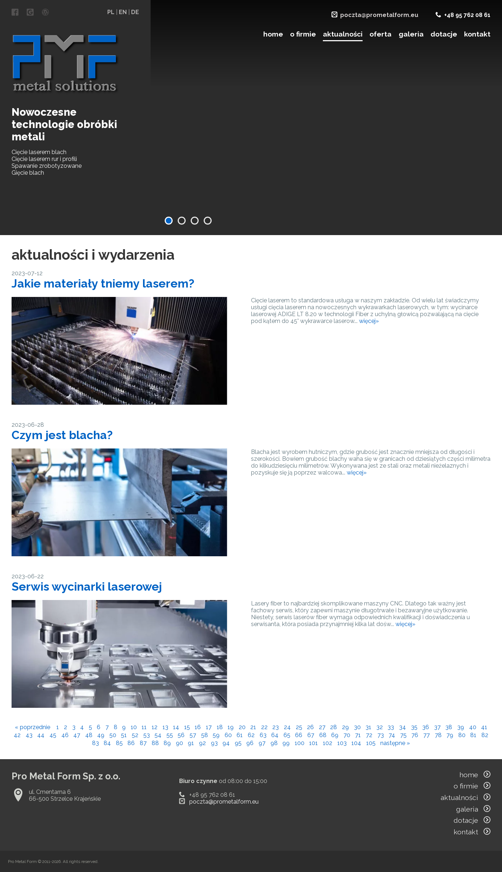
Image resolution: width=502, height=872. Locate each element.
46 (65, 735)
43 (29, 735)
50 (112, 735)
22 (264, 727)
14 (176, 727)
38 (448, 727)
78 (438, 735)
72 (369, 735)
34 (402, 727)
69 (334, 735)
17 (209, 727)
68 (322, 735)
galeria (411, 34)
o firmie (303, 34)
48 (88, 735)
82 (484, 735)
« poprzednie (32, 727)
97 (262, 743)
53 (146, 735)
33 (391, 727)
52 (135, 735)
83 (95, 743)
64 (274, 735)
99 (286, 743)
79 (449, 735)
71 (358, 735)
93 (214, 743)
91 (191, 743)
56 (181, 735)
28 (333, 727)
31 (368, 727)
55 (169, 735)
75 (403, 735)
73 (380, 735)
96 (250, 743)
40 (472, 727)
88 (155, 743)
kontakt (477, 34)
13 (165, 727)
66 (298, 735)
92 (202, 743)
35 (414, 727)
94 (226, 743)
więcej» (369, 321)
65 (287, 735)
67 (310, 735)
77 (426, 735)
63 (263, 735)
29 (345, 727)
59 (216, 735)
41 (484, 727)
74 (392, 735)
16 (198, 727)
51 (124, 735)
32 (379, 727)
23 (275, 727)
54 (158, 735)
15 (187, 727)
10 (134, 727)
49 (100, 735)
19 (231, 727)
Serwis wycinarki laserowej (87, 586)
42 (17, 735)
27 (322, 727)
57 (193, 735)
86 (131, 743)
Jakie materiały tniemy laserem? (103, 283)
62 (251, 735)
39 (460, 727)
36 (425, 727)
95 (238, 743)
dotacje (443, 34)
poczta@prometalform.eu (379, 15)
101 (313, 743)
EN (123, 12)
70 (346, 735)
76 (414, 735)
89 (167, 743)
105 (371, 743)
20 (242, 727)
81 (473, 735)
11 (144, 727)
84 (107, 743)
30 (357, 727)
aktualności (343, 34)
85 (119, 743)
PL (110, 12)
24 (287, 727)
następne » (395, 743)
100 (299, 743)
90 (179, 743)
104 (356, 743)
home (273, 34)
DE (135, 12)
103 (342, 743)
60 (228, 735)
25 (299, 727)
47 (76, 735)
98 (274, 743)
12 (154, 727)
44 (40, 735)
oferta (380, 34)
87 (143, 743)
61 (240, 735)
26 (310, 727)
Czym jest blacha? (62, 435)
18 (220, 727)
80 (462, 735)
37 (437, 727)
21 (253, 727)
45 (52, 735)
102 (327, 743)
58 (204, 735)
